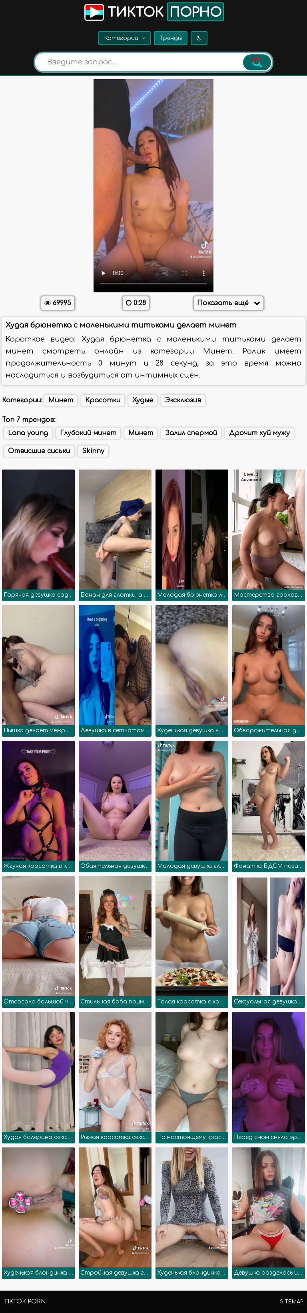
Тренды (170, 38)
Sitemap (291, 1302)
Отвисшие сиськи (39, 451)
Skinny (93, 451)
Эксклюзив (183, 400)
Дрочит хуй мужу (259, 433)
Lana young (28, 433)
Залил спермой (191, 433)
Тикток (153, 11)
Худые (142, 400)
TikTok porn (25, 1301)
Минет (60, 400)
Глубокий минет (88, 433)
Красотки (102, 400)
